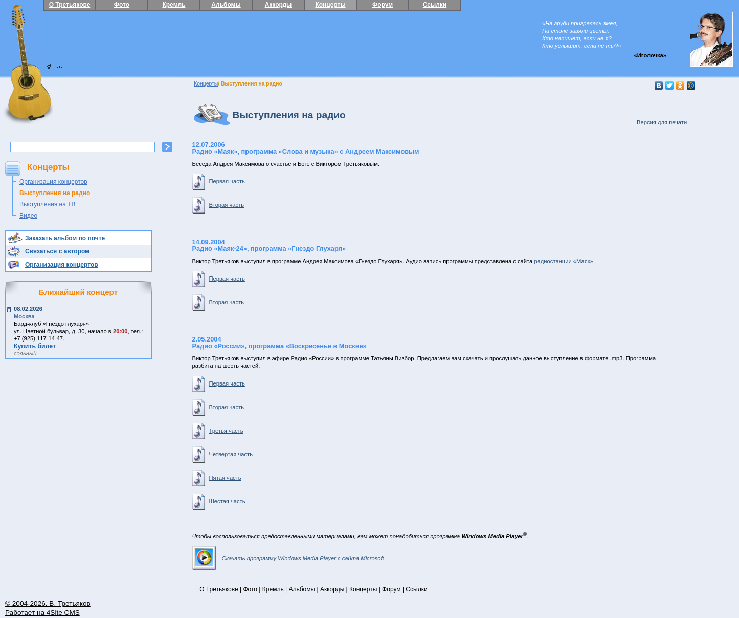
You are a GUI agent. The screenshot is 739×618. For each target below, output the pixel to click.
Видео (28, 215)
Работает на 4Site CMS (42, 612)
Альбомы (225, 4)
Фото (121, 4)
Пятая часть (216, 478)
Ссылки (434, 4)
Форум (382, 4)
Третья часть (217, 431)
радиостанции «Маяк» (563, 261)
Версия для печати (662, 122)
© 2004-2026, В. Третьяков (48, 603)
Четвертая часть (222, 454)
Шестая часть (218, 501)
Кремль (173, 4)
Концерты (330, 4)
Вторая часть (218, 205)
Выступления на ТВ (47, 204)
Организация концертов (53, 181)
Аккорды (278, 4)
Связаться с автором (57, 251)
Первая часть (218, 181)
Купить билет (35, 346)
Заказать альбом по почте (65, 238)
